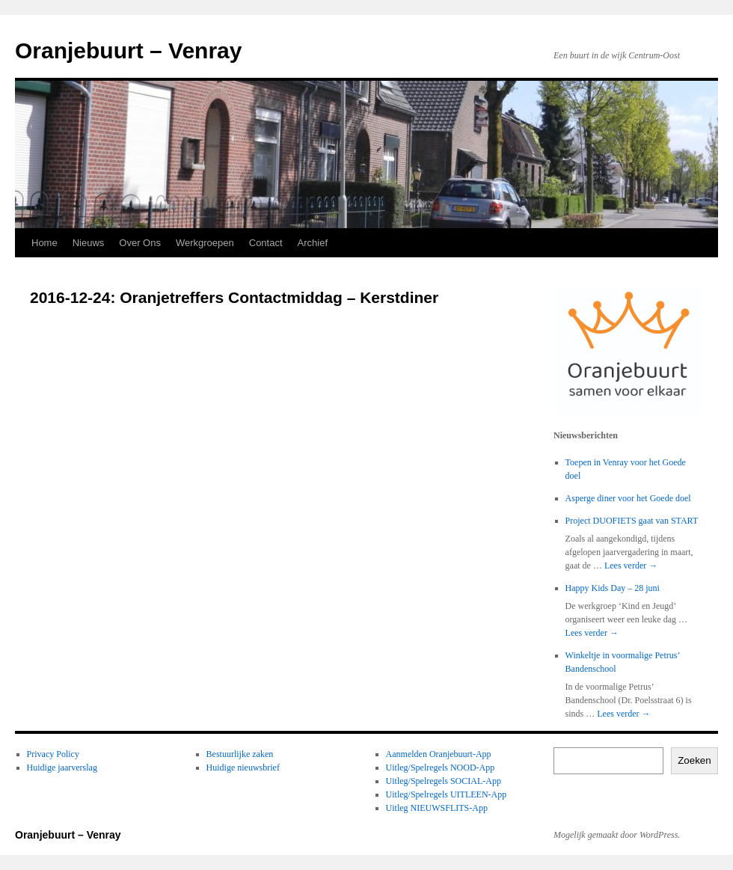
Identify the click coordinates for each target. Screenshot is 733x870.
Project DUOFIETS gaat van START (632, 520)
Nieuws (89, 242)
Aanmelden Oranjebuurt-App (438, 754)
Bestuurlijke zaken (240, 754)
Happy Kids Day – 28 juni (612, 588)
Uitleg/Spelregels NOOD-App (440, 767)
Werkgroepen (205, 242)
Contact (266, 242)
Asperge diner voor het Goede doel (628, 498)
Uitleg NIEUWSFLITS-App (437, 808)
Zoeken (694, 760)
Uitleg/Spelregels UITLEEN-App (446, 794)
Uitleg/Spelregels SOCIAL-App (443, 781)
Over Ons (140, 242)
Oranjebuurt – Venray (128, 50)
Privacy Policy (53, 754)
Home (44, 242)
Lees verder (630, 565)
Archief (313, 242)
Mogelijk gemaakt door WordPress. (616, 835)
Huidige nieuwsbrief (243, 767)
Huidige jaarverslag (62, 767)
